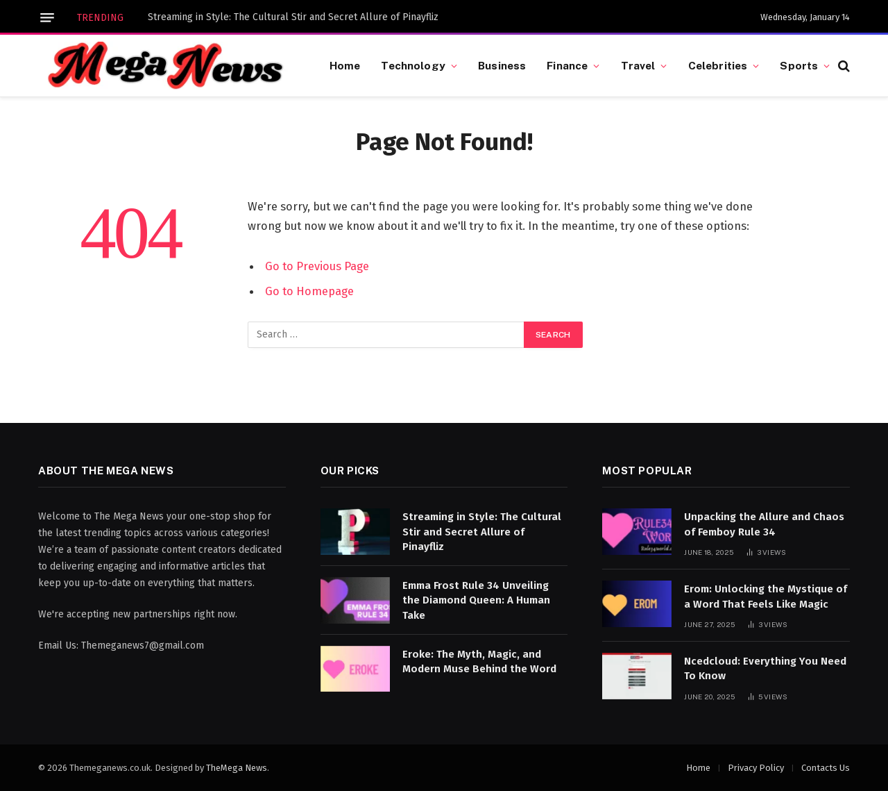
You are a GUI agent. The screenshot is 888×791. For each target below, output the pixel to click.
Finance (567, 65)
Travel (638, 65)
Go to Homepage (309, 291)
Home (345, 65)
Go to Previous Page (317, 266)
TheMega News (236, 768)
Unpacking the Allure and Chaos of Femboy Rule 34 (764, 524)
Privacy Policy (756, 768)
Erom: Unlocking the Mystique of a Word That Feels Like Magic (765, 596)
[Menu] (47, 17)
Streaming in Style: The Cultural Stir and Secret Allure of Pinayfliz (293, 17)
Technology (413, 65)
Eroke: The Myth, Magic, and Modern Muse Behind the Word (479, 661)
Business (502, 65)
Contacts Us (825, 768)
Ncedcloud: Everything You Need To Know (765, 668)
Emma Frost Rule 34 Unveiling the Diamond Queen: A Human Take (476, 600)
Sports (799, 65)
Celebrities (718, 65)
